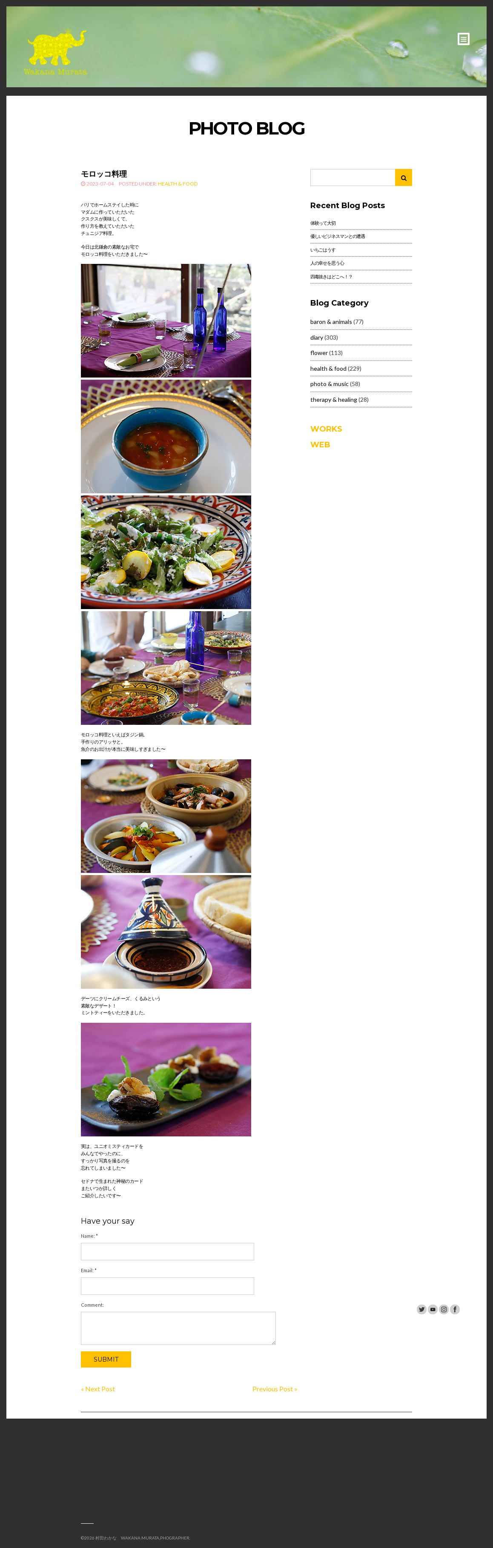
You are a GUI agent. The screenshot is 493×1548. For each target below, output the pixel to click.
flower (319, 352)
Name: (89, 1236)
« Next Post (98, 1389)
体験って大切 (322, 223)
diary (316, 337)
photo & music (329, 383)
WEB (320, 444)
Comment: (92, 1305)
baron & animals (331, 321)
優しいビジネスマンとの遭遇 (337, 236)
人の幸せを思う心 (327, 263)
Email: (89, 1270)
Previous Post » (275, 1389)
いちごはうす (322, 249)
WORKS (326, 429)
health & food (178, 183)
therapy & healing (333, 399)
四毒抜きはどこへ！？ (331, 276)
